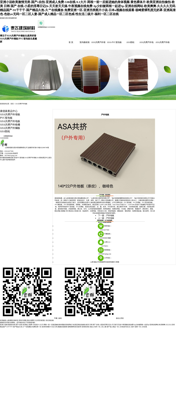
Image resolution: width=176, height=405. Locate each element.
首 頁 (71, 42)
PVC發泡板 (6, 117)
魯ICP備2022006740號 (41, 147)
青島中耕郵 (22, 320)
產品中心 (45, 157)
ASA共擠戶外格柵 (10, 124)
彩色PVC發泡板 (19, 157)
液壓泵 (32, 320)
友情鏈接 (3, 320)
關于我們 (6, 160)
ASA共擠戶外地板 (21, 104)
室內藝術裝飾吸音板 (7, 157)
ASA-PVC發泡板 (114, 42)
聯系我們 (12, 160)
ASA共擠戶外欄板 (10, 128)
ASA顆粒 (130, 42)
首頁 (12, 104)
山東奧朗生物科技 (12, 320)
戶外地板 (110, 215)
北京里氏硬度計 (40, 320)
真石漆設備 (50, 320)
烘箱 (28, 320)
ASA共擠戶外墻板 (10, 114)
